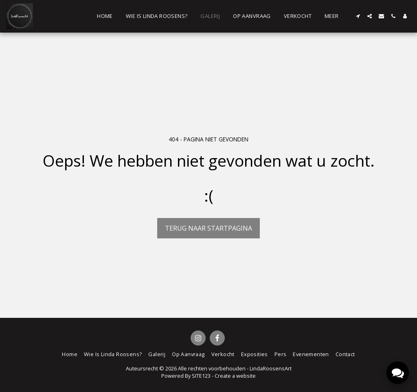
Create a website (235, 375)
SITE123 (201, 375)
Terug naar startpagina (208, 228)
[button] (357, 16)
